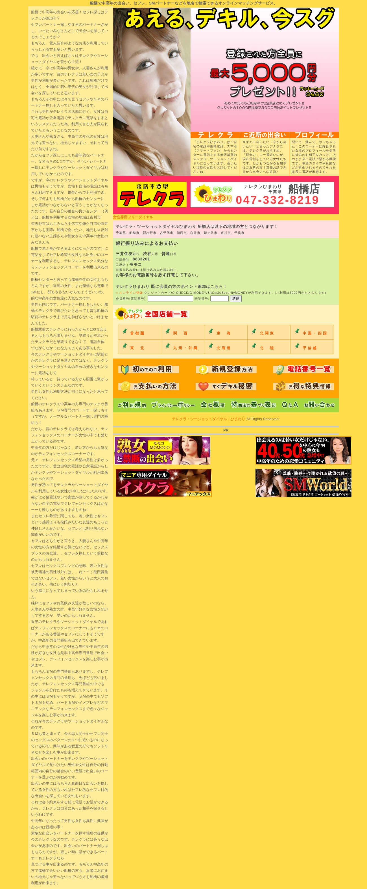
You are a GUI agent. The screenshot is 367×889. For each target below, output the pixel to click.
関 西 (181, 333)
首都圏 (137, 333)
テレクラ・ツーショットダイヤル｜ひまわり (209, 419)
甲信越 (310, 348)
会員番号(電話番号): (155, 298)
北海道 (224, 348)
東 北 (137, 348)
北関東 (267, 333)
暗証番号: (212, 298)
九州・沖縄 (186, 348)
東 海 (224, 333)
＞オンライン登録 (129, 292)
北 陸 (267, 348)
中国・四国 (315, 333)
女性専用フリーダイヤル (133, 217)
